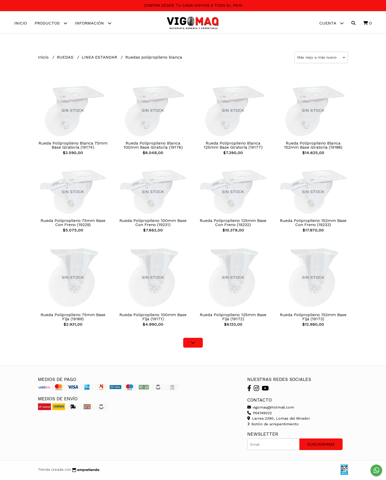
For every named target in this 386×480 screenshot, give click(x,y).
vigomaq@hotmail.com (270, 408)
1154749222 (259, 414)
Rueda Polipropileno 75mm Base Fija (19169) (73, 318)
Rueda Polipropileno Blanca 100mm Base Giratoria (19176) (153, 146)
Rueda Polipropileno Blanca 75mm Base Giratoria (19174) (72, 146)
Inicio (20, 23)
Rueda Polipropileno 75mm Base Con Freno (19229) (73, 223)
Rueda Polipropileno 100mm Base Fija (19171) (153, 318)
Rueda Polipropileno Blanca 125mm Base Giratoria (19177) (233, 146)
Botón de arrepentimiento (273, 425)
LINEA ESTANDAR (100, 58)
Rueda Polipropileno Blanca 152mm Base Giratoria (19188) (313, 146)
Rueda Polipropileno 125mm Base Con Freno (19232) (233, 223)
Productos (51, 23)
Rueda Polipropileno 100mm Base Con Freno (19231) (153, 223)
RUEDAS (66, 58)
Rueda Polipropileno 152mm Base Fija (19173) (313, 318)
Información (93, 23)
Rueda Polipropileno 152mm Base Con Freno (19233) (313, 223)
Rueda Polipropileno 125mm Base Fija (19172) (233, 318)
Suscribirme (321, 445)
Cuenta (331, 23)
